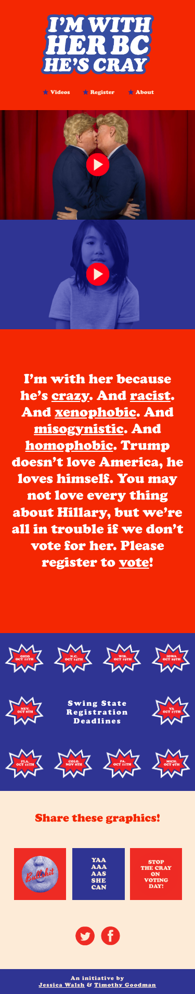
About (145, 91)
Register (102, 91)
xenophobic (95, 412)
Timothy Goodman (125, 985)
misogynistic (79, 429)
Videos (60, 91)
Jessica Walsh (62, 985)
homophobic (69, 445)
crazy (70, 395)
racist (150, 395)
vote (134, 562)
